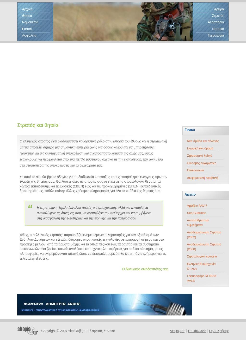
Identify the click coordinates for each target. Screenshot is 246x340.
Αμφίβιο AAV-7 (197, 205)
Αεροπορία (216, 22)
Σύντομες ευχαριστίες (201, 163)
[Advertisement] (123, 77)
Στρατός (218, 16)
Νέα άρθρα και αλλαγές (203, 141)
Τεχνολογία (216, 35)
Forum (27, 29)
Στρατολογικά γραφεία (202, 256)
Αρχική (27, 9)
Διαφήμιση (177, 331)
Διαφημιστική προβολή (202, 178)
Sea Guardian (196, 213)
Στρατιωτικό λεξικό (199, 155)
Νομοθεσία (30, 22)
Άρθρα (219, 9)
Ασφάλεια (29, 35)
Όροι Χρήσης (219, 331)
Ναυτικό (218, 29)
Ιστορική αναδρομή (200, 148)
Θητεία (27, 16)
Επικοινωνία (195, 170)
